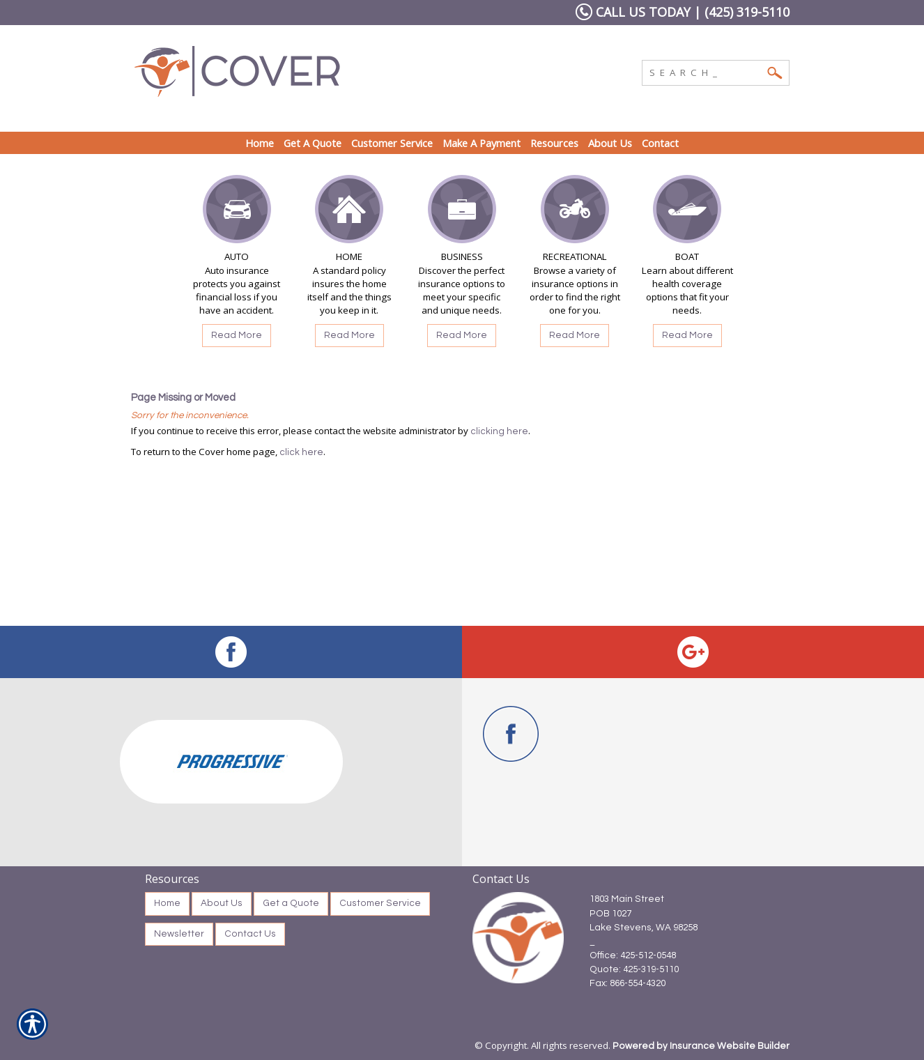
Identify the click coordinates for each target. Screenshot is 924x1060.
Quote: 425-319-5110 (634, 969)
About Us (221, 903)
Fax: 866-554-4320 (627, 983)
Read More (236, 335)
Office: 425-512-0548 (633, 955)
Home (167, 903)
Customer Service (380, 903)
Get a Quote (291, 903)
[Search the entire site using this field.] (705, 71)
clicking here (499, 431)
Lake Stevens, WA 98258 (644, 927)
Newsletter (179, 934)
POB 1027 (610, 914)
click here (301, 452)
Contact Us (250, 934)
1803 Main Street (627, 899)
